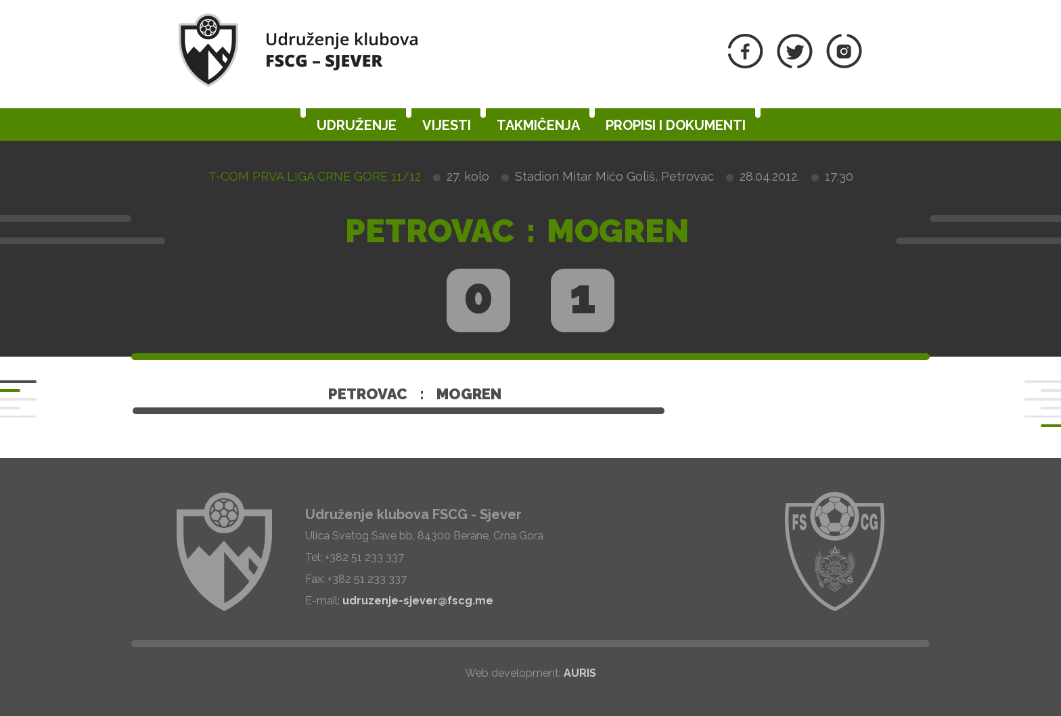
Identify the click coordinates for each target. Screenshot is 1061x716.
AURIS (580, 673)
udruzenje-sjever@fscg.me (417, 600)
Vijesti (446, 125)
